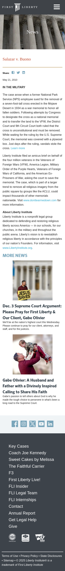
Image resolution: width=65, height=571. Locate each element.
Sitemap (8, 560)
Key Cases (19, 446)
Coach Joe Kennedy (27, 452)
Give (13, 526)
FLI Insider (18, 486)
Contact (16, 506)
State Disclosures (51, 555)
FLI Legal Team (23, 492)
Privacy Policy (29, 555)
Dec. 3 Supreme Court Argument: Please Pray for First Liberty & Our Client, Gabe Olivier (32, 311)
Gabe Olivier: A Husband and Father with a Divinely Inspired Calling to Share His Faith (30, 386)
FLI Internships (22, 499)
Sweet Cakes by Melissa (31, 459)
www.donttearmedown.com (40, 200)
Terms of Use (10, 555)
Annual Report (22, 513)
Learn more (18, 148)
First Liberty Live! (24, 479)
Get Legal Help (22, 519)
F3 (11, 472)
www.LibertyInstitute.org (17, 247)
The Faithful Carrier (27, 466)
